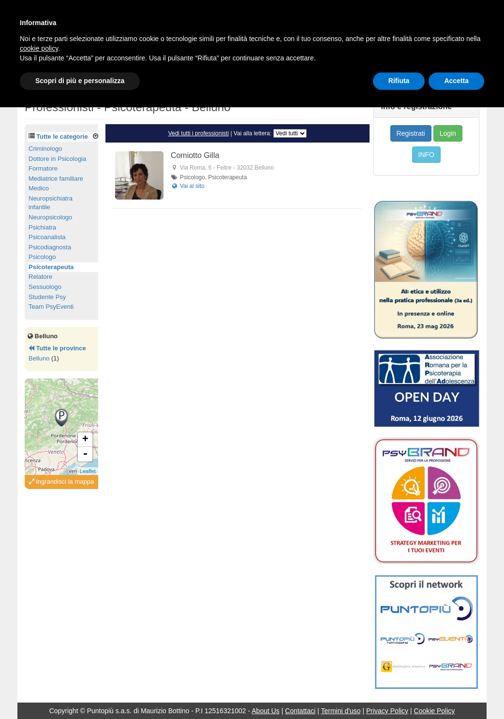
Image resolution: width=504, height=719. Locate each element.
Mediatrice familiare (56, 178)
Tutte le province (57, 348)
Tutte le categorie (62, 136)
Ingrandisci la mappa (61, 481)
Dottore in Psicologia (57, 158)
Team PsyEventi (51, 306)
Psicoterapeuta (51, 267)
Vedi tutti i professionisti (198, 133)
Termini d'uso (341, 711)
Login (448, 133)
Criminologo (45, 148)
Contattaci (300, 711)
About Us (266, 711)
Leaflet (88, 471)
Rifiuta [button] (399, 81)
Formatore (43, 168)
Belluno (39, 358)
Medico (39, 188)
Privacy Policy (387, 711)
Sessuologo (45, 286)
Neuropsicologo (50, 217)
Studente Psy (47, 297)
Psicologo (42, 256)
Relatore (40, 276)
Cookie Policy (434, 711)
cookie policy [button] (39, 48)
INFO (426, 154)
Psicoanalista (47, 237)
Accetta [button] (456, 81)
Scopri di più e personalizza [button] (79, 81)
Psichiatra (42, 227)
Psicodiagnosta (50, 247)
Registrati (411, 133)
